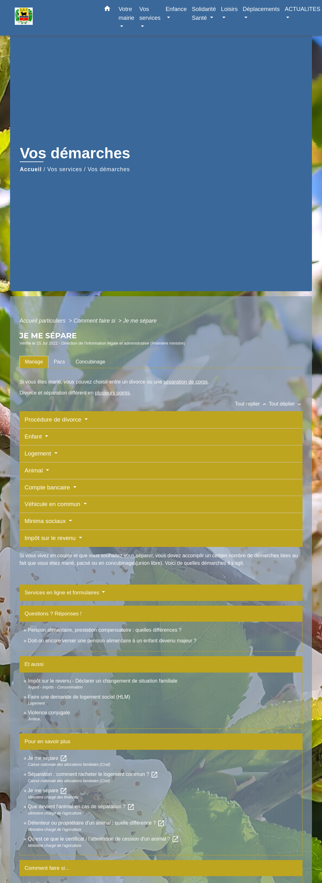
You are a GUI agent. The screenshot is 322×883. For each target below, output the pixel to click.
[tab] (33, 362)
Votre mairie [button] (126, 13)
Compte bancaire (48, 487)
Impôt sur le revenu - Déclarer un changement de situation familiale (102, 681)
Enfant (34, 436)
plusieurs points (112, 392)
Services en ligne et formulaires (63, 593)
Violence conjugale (49, 712)
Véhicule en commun (53, 504)
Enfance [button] (176, 9)
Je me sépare (140, 321)
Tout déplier (286, 403)
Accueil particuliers (43, 321)
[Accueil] (54, 18)
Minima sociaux (46, 521)
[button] (107, 9)
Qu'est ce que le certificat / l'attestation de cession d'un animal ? (103, 839)
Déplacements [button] (261, 9)
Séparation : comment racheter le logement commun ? (93, 774)
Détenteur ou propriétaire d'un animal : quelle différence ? (96, 823)
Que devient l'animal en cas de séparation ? (81, 806)
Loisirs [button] (229, 9)
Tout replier (252, 403)
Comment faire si (95, 321)
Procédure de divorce (54, 419)
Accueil (31, 169)
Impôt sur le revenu (51, 538)
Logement (39, 453)
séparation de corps (186, 381)
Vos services (64, 169)
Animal (34, 470)
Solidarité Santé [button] (204, 13)
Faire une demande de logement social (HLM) (79, 697)
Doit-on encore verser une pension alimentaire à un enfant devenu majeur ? (112, 640)
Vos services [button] (149, 13)
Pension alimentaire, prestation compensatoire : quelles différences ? (104, 630)
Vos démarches (109, 169)
